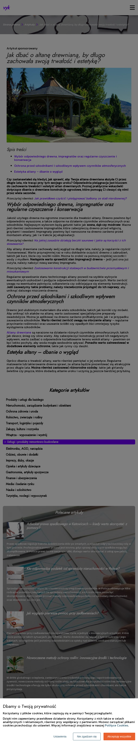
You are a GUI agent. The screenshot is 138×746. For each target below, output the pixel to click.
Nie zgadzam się (87, 736)
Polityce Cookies (116, 725)
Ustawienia (59, 736)
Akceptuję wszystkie (119, 736)
